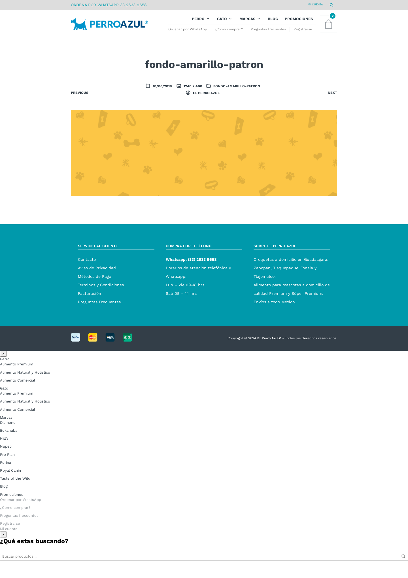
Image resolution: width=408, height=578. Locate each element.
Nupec (6, 455)
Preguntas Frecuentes (99, 311)
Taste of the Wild (15, 487)
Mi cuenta (315, 4)
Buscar (403, 565)
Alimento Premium (16, 373)
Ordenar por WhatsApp (187, 34)
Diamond (8, 431)
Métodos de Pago (94, 285)
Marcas (247, 23)
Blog (273, 23)
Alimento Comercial (17, 389)
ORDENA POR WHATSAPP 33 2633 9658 (109, 5)
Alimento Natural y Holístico (25, 381)
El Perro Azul (206, 102)
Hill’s (4, 447)
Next (332, 102)
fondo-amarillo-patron (236, 95)
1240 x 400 (192, 95)
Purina (5, 471)
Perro (198, 23)
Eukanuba (8, 439)
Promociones (299, 23)
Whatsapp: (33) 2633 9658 (191, 268)
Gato (222, 23)
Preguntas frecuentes (268, 34)
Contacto (87, 268)
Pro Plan (7, 463)
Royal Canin (10, 479)
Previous (79, 102)
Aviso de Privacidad (97, 277)
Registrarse (303, 34)
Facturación (89, 302)
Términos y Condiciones (101, 294)
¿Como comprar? (229, 34)
